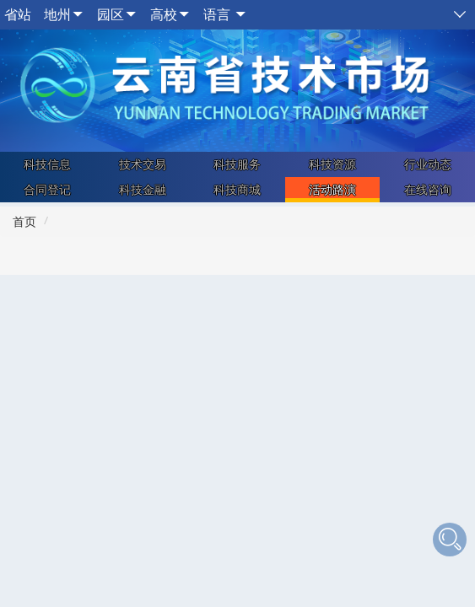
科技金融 (142, 189)
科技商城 (237, 189)
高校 (163, 14)
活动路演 (332, 189)
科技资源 (332, 164)
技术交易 (142, 164)
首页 (24, 221)
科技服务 (237, 164)
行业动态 (427, 164)
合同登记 (47, 189)
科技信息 (47, 164)
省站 (17, 14)
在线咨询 (427, 189)
